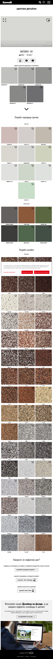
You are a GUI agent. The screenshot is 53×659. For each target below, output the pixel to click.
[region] (26, 269)
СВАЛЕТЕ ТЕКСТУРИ (26, 590)
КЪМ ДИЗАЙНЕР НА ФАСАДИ (26, 616)
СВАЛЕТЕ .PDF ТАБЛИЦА (26, 580)
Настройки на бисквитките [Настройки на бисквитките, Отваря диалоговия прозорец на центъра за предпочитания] (9, 272)
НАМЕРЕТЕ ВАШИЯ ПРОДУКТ (26, 570)
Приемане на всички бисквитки (42, 272)
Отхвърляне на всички (27, 272)
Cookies (27, 656)
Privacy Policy (33, 656)
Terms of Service (20, 656)
